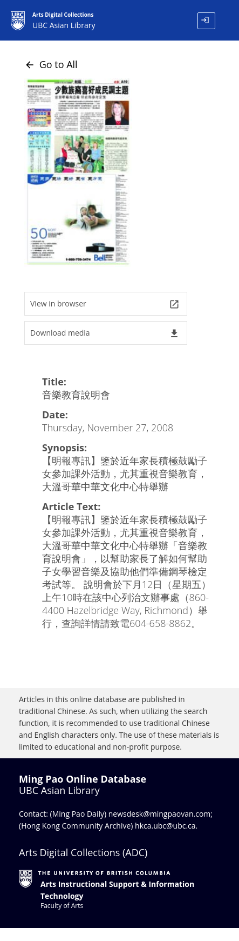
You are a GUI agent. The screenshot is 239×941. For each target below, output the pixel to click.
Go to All (51, 64)
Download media (105, 333)
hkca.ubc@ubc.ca (165, 825)
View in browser (105, 304)
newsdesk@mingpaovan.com (159, 814)
